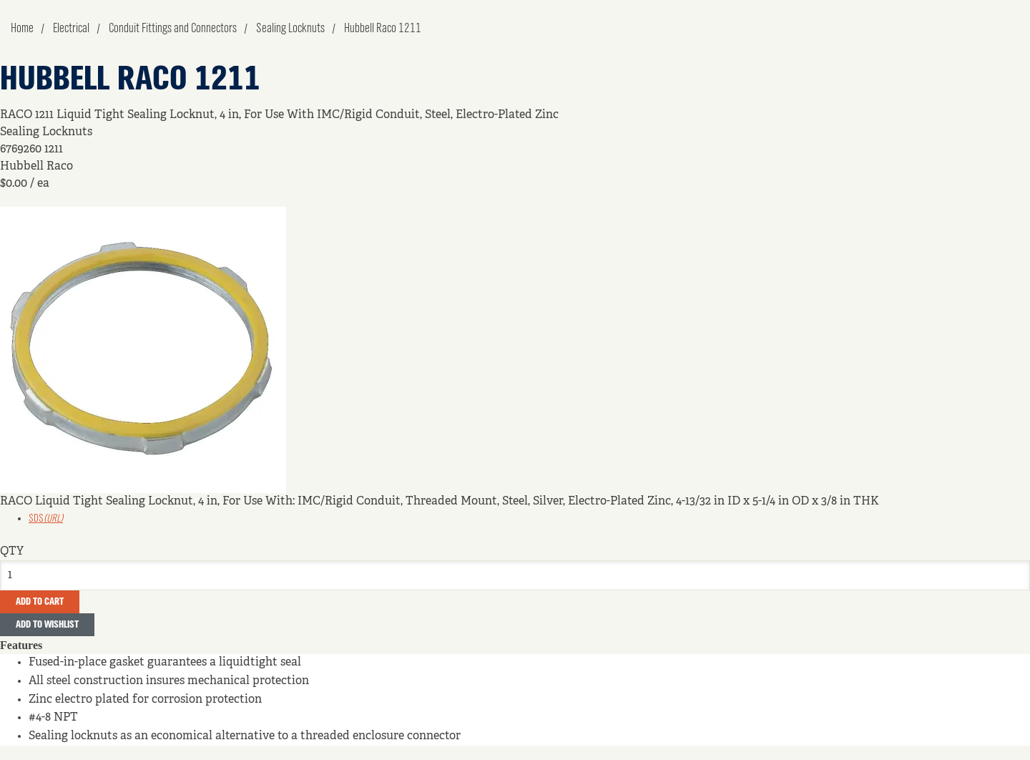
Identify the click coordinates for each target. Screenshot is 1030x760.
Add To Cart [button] (40, 602)
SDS (46, 519)
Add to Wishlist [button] (47, 625)
